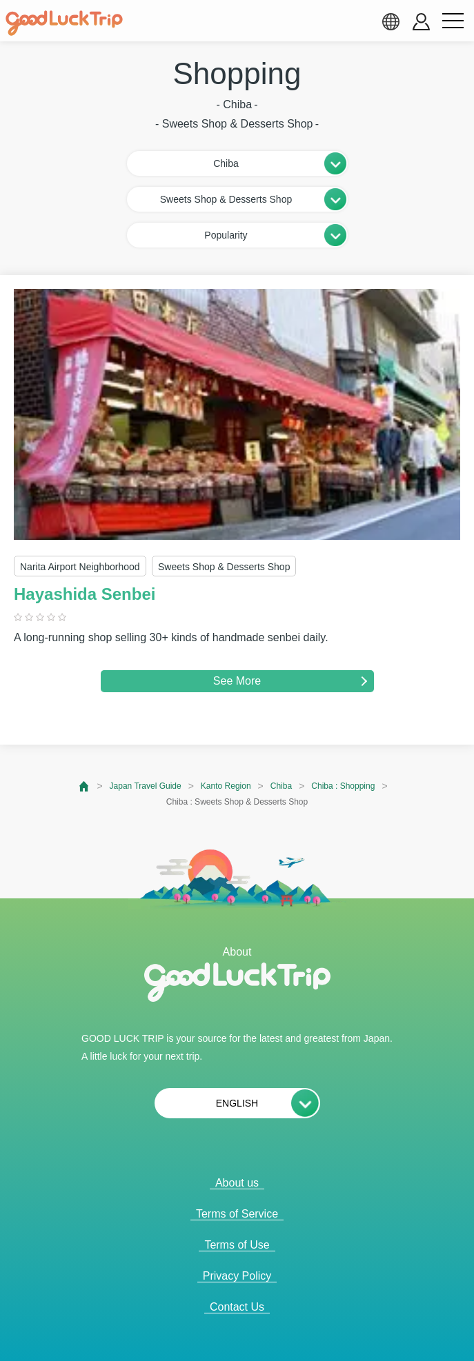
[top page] (84, 786)
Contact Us (237, 1307)
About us (237, 1183)
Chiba (281, 786)
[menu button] (452, 21)
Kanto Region (226, 786)
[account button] (421, 21)
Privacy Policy (237, 1276)
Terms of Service (237, 1214)
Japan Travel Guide (145, 786)
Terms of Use (236, 1245)
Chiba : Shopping (343, 786)
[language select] (390, 21)
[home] (64, 23)
